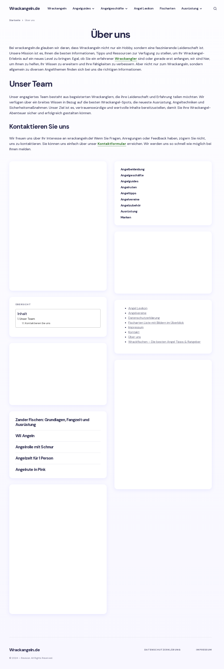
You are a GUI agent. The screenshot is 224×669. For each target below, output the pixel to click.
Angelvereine (130, 199)
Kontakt (133, 332)
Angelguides (129, 181)
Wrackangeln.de (24, 8)
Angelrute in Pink (30, 469)
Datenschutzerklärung (144, 318)
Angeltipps (128, 193)
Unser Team (27, 319)
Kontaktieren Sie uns (37, 323)
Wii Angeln (25, 435)
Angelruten (129, 187)
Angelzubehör (131, 205)
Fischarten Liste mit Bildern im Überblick (156, 323)
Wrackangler (126, 58)
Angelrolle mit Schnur (34, 447)
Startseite (14, 20)
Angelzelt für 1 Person (34, 458)
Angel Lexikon (137, 308)
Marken (126, 217)
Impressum (136, 327)
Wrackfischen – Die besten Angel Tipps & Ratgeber (164, 342)
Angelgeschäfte (132, 175)
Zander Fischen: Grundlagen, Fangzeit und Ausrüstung (52, 422)
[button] (215, 8)
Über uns (134, 337)
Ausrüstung (129, 211)
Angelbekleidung (133, 169)
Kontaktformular (112, 143)
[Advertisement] (44, 225)
